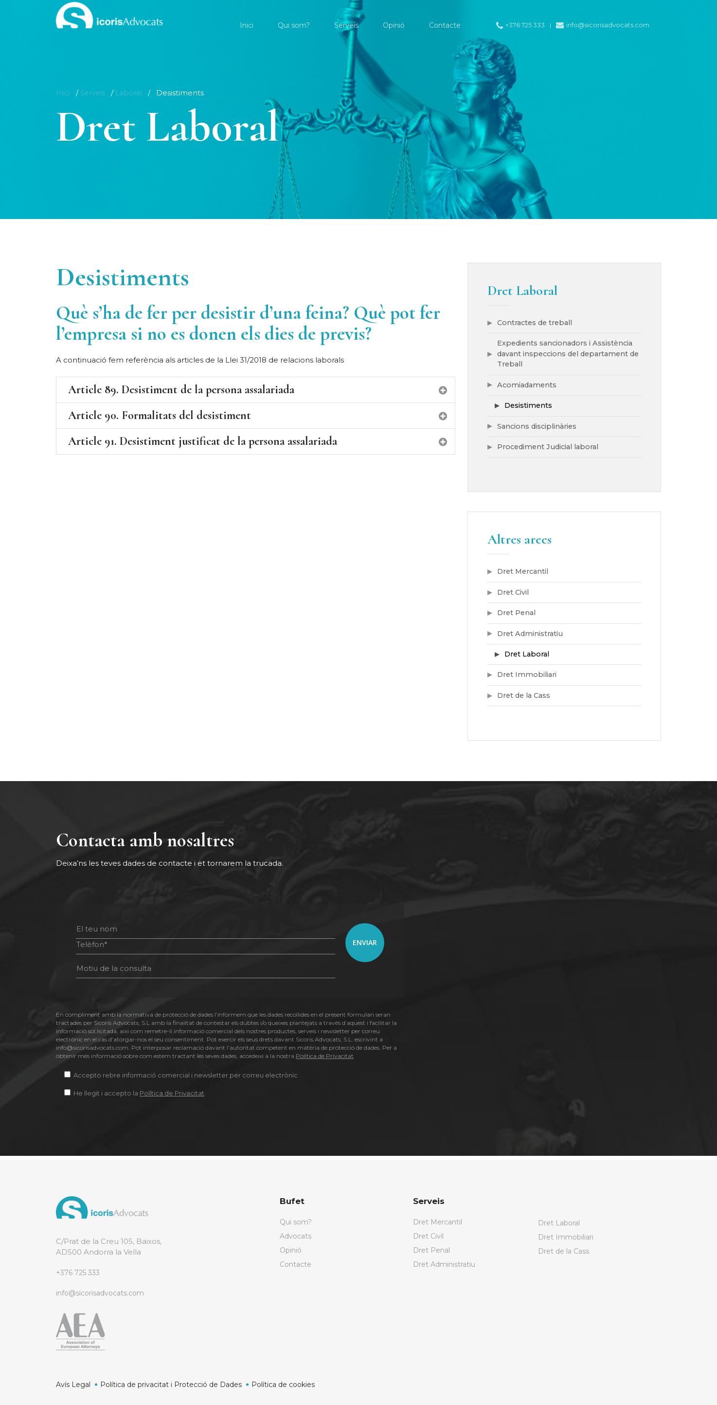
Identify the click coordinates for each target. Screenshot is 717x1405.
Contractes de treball (537, 323)
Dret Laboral (528, 657)
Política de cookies (283, 1384)
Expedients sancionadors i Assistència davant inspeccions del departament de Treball (568, 354)
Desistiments (529, 407)
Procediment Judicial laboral (552, 449)
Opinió (292, 1251)
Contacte (297, 1266)
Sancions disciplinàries (539, 428)
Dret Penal (517, 615)
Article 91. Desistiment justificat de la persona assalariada (258, 441)
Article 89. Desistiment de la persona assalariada (258, 390)
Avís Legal (73, 1384)
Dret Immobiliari (528, 678)
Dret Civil (514, 595)
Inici (63, 92)
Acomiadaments (528, 386)
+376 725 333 (80, 1272)
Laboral (130, 92)
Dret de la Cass (526, 699)
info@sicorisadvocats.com (103, 1292)
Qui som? (297, 1222)
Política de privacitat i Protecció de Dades (171, 1384)
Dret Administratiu (532, 636)
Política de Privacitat (325, 1060)
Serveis (94, 92)
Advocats (297, 1236)
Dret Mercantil (525, 574)
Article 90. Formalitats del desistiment (258, 415)
